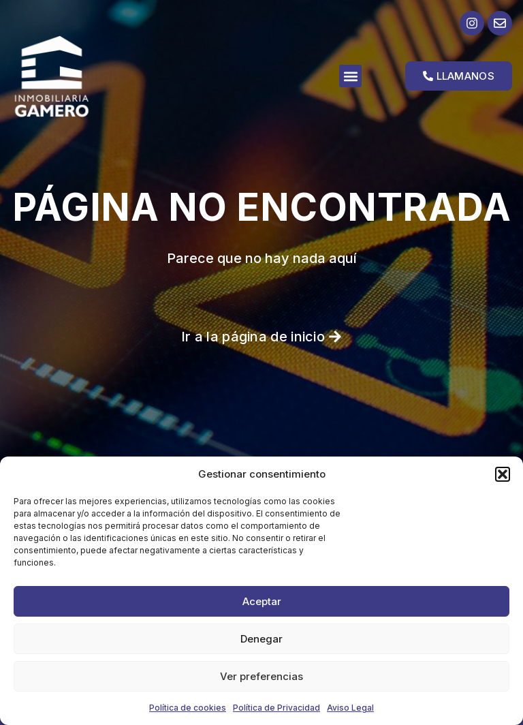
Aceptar (261, 601)
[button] (502, 474)
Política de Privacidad (276, 708)
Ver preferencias (261, 676)
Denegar (261, 638)
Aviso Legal (350, 708)
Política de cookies (187, 708)
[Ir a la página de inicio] (73, 76)
